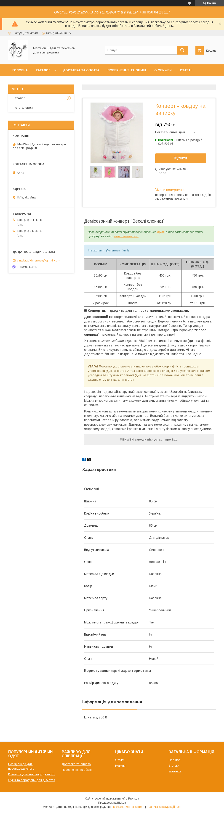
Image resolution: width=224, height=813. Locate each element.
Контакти (20, 82)
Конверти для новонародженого (31, 774)
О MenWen (163, 70)
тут (160, 232)
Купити (180, 158)
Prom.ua (133, 798)
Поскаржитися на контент (128, 806)
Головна (20, 70)
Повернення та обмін (126, 70)
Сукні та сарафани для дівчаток (31, 780)
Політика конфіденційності (164, 806)
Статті (186, 70)
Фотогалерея (23, 107)
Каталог (43, 70)
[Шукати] (182, 50)
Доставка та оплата (81, 70)
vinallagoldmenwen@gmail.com (38, 260)
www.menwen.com (126, 236)
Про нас (174, 760)
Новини (120, 765)
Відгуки (174, 765)
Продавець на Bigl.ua (112, 802)
